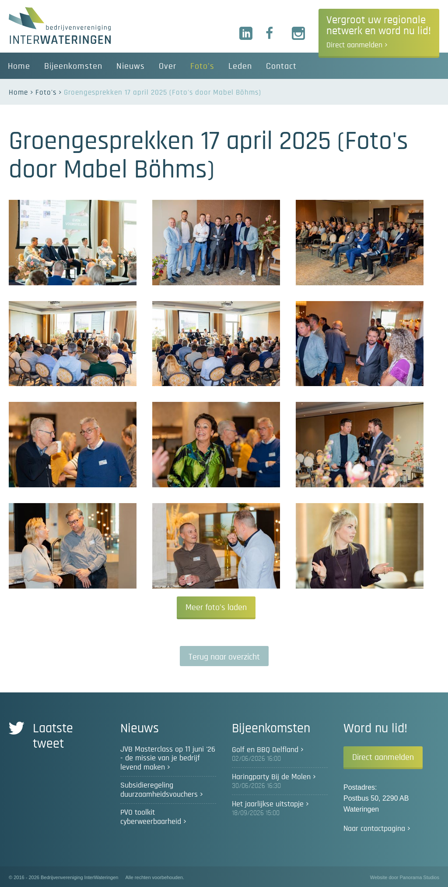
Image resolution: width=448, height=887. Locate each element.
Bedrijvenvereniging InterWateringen (59, 25)
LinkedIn (246, 34)
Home (18, 92)
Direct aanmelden (383, 757)
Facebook (273, 34)
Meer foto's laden (216, 607)
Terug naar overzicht (224, 657)
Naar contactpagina (374, 829)
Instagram (299, 34)
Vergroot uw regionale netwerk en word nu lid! (378, 32)
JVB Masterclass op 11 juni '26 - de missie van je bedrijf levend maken (167, 758)
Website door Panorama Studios (404, 877)
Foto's (45, 92)
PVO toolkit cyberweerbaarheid (150, 817)
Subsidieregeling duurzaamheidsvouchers (159, 789)
